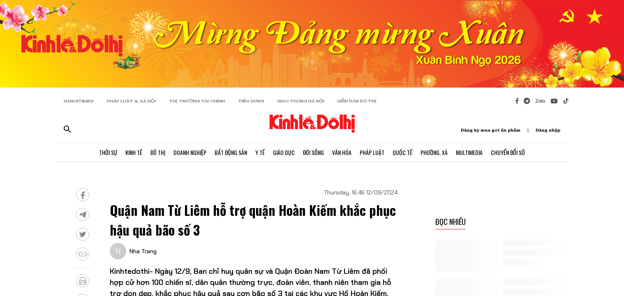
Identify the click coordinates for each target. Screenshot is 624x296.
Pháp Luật (372, 152)
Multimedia (469, 152)
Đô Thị (157, 152)
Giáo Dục (284, 152)
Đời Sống (313, 152)
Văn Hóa (341, 152)
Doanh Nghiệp (189, 152)
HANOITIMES (79, 101)
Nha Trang (143, 251)
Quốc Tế (402, 152)
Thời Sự (108, 152)
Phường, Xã (434, 152)
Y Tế (260, 152)
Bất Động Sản (231, 152)
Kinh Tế (133, 152)
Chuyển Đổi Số (508, 152)
